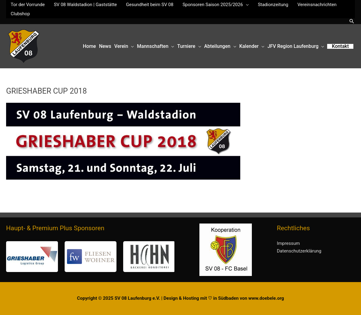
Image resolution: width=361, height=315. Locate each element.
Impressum (288, 243)
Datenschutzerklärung (299, 251)
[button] (352, 21)
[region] (90, 257)
